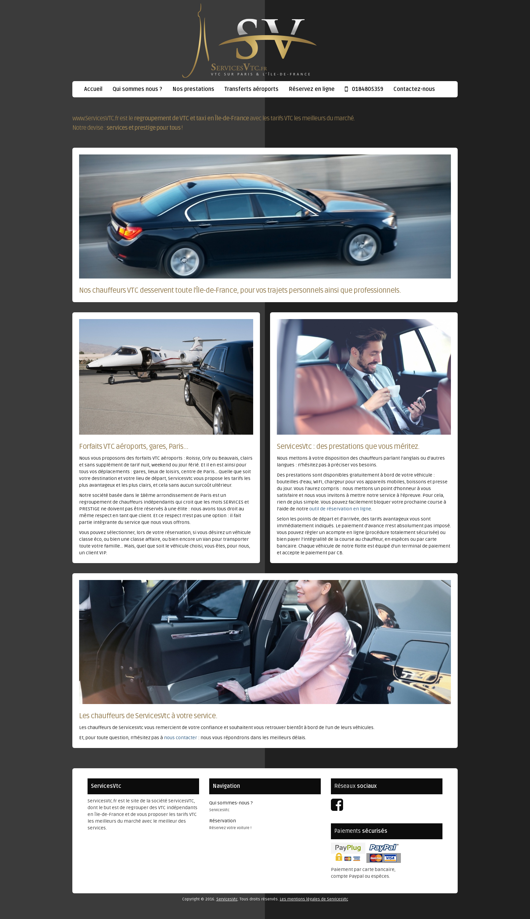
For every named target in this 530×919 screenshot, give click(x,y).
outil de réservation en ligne (340, 509)
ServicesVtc (227, 899)
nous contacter (180, 738)
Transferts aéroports (251, 89)
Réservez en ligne (312, 89)
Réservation (222, 821)
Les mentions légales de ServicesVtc (314, 899)
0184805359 (364, 89)
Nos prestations (193, 89)
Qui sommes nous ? (137, 89)
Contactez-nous (414, 89)
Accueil (93, 89)
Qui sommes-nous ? (230, 803)
